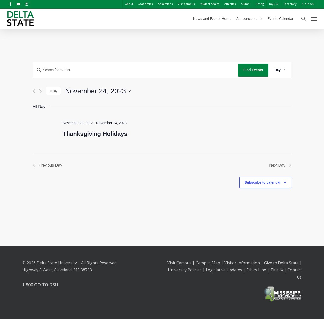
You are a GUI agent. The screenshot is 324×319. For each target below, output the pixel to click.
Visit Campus (179, 263)
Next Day (280, 165)
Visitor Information (242, 263)
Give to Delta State (281, 263)
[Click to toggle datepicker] (98, 91)
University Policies (185, 270)
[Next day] (40, 91)
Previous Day (47, 165)
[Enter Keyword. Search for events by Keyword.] (135, 70)
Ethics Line (256, 270)
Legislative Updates (224, 270)
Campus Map (208, 263)
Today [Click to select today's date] (53, 91)
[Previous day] (34, 91)
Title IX (276, 270)
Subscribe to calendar (263, 182)
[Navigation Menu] (314, 18)
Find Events (253, 70)
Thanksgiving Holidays (95, 133)
